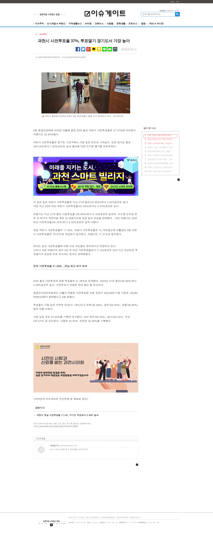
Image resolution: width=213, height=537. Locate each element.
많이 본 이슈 (148, 128)
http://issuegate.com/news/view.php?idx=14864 (56, 425)
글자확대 (132, 49)
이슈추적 (39, 23)
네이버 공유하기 (110, 49)
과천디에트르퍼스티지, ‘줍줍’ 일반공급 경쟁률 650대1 (161, 151)
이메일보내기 (128, 49)
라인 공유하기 (104, 49)
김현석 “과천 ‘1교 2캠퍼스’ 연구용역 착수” (161, 147)
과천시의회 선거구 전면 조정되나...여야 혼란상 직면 (161, 139)
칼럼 (143, 23)
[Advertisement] (160, 78)
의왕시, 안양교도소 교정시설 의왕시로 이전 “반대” (161, 167)
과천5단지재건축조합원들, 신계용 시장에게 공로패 (161, 163)
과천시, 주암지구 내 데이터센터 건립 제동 (161, 155)
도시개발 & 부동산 (56, 23)
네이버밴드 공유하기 (115, 49)
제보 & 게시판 (156, 23)
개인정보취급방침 (107, 517)
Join (177, 2)
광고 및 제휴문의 (93, 517)
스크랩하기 (122, 49)
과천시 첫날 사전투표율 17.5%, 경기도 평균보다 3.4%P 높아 (68, 415)
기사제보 (81, 517)
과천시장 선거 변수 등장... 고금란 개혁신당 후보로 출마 (161, 159)
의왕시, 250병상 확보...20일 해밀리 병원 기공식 (161, 143)
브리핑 (88, 23)
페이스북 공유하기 (78, 49)
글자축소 (135, 49)
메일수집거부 (135, 517)
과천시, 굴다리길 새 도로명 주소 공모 (161, 171)
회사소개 (72, 517)
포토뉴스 (132, 23)
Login (172, 2)
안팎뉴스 (99, 23)
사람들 (110, 23)
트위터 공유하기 (83, 49)
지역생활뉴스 (75, 23)
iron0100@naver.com (63, 445)
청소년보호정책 (122, 517)
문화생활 (120, 23)
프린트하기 (125, 49)
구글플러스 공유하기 (88, 49)
